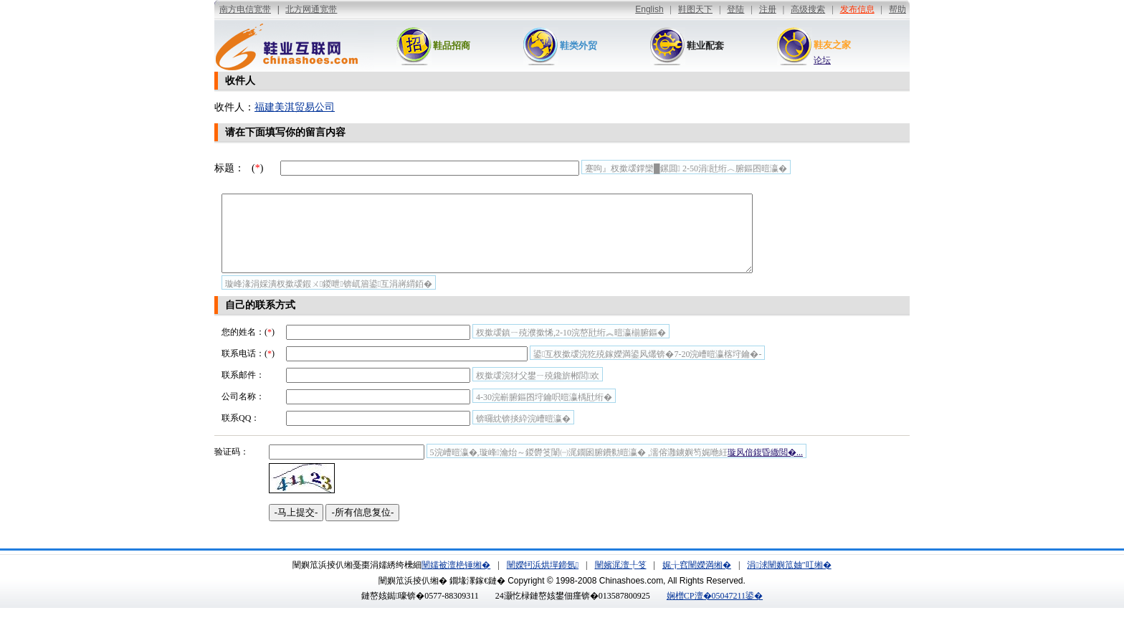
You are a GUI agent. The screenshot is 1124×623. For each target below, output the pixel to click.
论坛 (822, 60)
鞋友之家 (832, 44)
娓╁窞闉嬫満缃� (696, 580)
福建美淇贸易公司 (294, 107)
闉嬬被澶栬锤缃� (456, 580)
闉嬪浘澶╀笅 (621, 580)
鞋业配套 (705, 45)
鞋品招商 (451, 45)
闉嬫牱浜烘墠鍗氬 (542, 580)
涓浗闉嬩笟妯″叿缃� (789, 580)
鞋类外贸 (578, 45)
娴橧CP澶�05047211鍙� (715, 611)
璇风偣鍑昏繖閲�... (765, 467)
